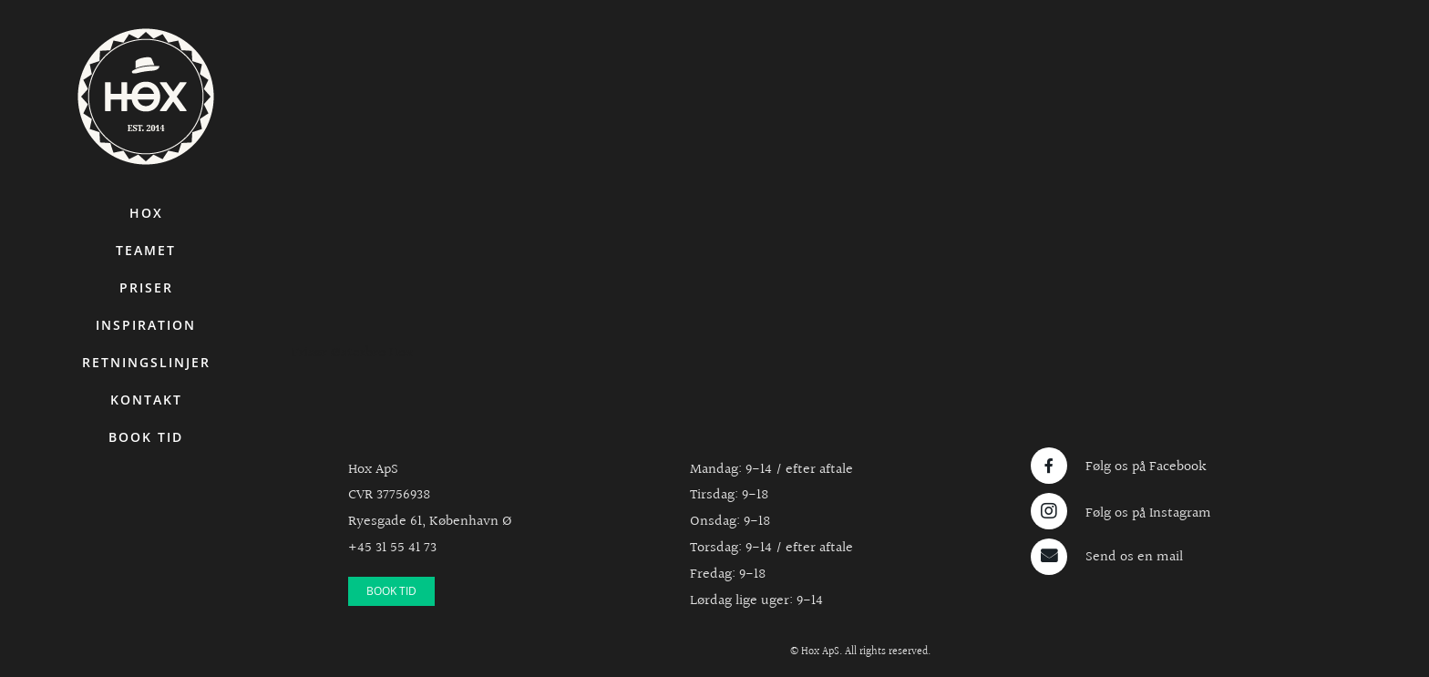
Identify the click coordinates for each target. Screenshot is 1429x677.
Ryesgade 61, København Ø (430, 521)
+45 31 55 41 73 (392, 548)
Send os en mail (1134, 557)
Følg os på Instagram (1148, 513)
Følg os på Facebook (1146, 467)
